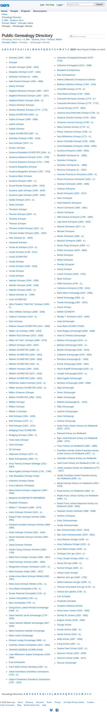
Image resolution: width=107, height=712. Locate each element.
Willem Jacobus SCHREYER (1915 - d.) (27, 388)
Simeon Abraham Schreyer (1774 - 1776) (28, 110)
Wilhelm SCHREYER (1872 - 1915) (25, 373)
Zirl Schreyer (15, 449)
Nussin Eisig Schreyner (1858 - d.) (73, 245)
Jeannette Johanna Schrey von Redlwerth (76, 458)
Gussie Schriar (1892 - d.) (69, 629)
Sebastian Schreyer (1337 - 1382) (25, 72)
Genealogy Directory (11, 17)
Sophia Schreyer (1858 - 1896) (23, 119)
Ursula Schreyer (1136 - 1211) (23, 252)
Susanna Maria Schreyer (20, 176)
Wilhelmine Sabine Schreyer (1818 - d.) (27, 383)
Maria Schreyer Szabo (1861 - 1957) (26, 571)
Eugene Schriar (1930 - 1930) (71, 620)
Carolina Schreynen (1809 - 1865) (73, 150)
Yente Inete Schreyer (19, 440)
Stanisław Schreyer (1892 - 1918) (24, 138)
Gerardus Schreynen (67, 160)
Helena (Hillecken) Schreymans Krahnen (76, 79)
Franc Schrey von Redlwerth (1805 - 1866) (77, 446)
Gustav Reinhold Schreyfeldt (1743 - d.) (27, 593)
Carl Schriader (64, 596)
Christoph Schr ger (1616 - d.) (71, 553)
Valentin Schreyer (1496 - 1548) (24, 285)
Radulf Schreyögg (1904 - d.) (70, 297)
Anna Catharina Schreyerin (21, 485)
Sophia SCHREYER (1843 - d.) (23, 114)
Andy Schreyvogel (65, 321)
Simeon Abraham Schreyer (21, 105)
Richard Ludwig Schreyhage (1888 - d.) (27, 640)
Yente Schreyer (16, 444)
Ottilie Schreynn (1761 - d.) (69, 283)
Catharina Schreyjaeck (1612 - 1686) (74, 65)
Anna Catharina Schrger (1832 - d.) (73, 544)
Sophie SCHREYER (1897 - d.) (23, 133)
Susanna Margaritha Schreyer (23, 167)
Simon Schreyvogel (66, 392)
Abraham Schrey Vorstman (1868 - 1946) (76, 511)
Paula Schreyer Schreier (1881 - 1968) (27, 562)
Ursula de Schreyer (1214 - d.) (23, 247)
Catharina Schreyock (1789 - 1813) (73, 288)
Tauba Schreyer (16, 204)
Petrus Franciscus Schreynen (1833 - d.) (76, 179)
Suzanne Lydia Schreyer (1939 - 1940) (27, 190)
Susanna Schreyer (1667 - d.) (23, 181)
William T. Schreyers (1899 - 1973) (25, 507)
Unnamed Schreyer (18, 242)
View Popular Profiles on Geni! (87, 49)
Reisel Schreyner (65, 255)
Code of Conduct (7, 705)
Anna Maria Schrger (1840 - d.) (71, 549)
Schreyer (13, 62)
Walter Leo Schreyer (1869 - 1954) (25, 331)
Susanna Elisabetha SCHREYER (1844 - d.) (29, 152)
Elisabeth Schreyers (18, 502)
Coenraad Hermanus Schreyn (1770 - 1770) (77, 103)
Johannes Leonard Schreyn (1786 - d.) (75, 122)
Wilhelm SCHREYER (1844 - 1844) (25, 354)
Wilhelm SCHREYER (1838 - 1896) (25, 359)
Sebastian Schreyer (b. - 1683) (23, 77)
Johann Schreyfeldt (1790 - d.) (23, 598)
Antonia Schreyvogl (66, 421)
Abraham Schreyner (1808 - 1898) (73, 184)
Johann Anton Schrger (67, 573)
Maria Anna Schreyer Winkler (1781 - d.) (28, 584)
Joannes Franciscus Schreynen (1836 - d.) (77, 174)
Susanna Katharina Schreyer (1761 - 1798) (29, 157)
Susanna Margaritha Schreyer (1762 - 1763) (29, 171)
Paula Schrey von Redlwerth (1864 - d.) (75, 491)
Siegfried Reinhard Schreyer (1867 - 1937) (29, 91)
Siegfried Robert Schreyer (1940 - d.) (26, 100)
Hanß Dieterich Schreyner (69, 203)
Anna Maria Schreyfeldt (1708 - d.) (25, 588)
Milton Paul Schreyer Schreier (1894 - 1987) (29, 557)
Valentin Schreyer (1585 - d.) (22, 290)
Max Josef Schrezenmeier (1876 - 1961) (76, 535)
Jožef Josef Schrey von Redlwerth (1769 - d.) (78, 463)
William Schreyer (17, 402)
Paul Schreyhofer (17, 662)
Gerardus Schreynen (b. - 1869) (72, 165)
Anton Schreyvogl (65, 416)
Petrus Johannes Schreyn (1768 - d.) (74, 132)
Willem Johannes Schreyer (21, 392)
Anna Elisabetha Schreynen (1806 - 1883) (76, 146)
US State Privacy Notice (74, 702)
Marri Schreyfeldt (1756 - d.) (22, 603)
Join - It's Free (47, 5)
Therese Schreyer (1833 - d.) (22, 214)
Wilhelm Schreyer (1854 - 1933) (24, 369)
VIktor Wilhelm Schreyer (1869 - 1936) (27, 312)
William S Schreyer (18, 411)
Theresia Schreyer (17, 219)
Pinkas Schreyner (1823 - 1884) (72, 250)
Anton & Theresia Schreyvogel (71, 335)
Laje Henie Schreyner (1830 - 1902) (74, 222)
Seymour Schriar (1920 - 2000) (71, 653)
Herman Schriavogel (66, 663)
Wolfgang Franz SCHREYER (22, 430)
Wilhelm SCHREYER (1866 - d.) (24, 350)
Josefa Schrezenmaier (67, 525)
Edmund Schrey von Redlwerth (71, 433)
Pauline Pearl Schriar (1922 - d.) (72, 648)
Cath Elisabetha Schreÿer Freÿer (24, 476)
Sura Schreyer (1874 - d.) (21, 143)
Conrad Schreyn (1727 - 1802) (71, 108)
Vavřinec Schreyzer (66, 516)
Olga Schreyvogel (65, 388)
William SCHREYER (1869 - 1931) (25, 397)
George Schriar (64, 625)
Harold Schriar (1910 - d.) (69, 634)
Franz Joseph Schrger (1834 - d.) (72, 558)
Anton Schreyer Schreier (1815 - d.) (25, 512)
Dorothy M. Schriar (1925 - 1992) (72, 615)
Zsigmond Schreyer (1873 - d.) (23, 454)
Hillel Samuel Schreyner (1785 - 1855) (75, 217)
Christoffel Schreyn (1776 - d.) (71, 89)
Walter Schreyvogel (66, 397)
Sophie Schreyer (17, 129)
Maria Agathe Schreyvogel (69, 378)
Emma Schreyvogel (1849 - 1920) (73, 364)
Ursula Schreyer (16, 261)
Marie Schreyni (64, 279)
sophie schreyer (16, 124)
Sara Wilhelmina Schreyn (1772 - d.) (74, 136)
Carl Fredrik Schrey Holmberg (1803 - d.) (28, 667)
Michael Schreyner (66, 231)
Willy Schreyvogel (65, 406)
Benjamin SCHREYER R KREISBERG (27, 498)
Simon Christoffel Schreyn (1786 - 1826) (76, 141)
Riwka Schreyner (65, 260)
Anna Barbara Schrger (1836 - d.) (72, 539)
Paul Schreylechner (66, 75)
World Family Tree (32, 705)
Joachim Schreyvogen (67, 411)
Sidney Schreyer (16, 86)
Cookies (90, 702)
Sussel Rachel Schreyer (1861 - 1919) (27, 186)
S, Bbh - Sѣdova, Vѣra (12, 20)
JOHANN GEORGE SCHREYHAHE (26, 649)
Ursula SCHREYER (18, 257)
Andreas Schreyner (66, 189)
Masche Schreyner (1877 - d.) (71, 226)
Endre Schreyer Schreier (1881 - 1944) (27, 532)
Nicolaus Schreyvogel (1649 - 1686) (74, 383)
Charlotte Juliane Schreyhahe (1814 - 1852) (29, 645)
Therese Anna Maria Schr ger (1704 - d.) (76, 587)
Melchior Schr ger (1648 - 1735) (72, 577)
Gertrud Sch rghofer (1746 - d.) (71, 591)
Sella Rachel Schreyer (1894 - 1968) (26, 81)
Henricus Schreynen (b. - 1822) (72, 170)
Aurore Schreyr (64, 307)
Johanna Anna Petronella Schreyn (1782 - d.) (78, 113)
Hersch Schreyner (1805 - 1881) (72, 207)
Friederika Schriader (66, 601)
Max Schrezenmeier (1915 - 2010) (73, 530)
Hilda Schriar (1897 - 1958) (69, 639)
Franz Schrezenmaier (67, 520)
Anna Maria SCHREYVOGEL (71, 326)
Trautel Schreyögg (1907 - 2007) (72, 302)
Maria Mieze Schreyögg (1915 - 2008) (75, 293)
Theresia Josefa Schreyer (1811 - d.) (26, 228)
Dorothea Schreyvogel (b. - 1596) (72, 359)
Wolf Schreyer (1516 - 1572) (22, 426)
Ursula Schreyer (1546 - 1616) (23, 266)
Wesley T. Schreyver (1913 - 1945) (73, 316)
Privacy (57, 702)
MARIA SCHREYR (66, 312)
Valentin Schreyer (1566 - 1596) (24, 280)
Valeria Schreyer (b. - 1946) (22, 294)
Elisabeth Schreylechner (68, 70)
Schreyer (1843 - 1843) (20, 57)
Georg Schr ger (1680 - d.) (69, 563)
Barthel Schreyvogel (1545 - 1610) (73, 350)
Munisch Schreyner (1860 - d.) (71, 241)
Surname (40, 702)
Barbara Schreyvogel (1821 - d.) (72, 345)
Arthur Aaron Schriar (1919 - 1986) (73, 610)
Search (99, 4)
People (14, 11)
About (20, 702)
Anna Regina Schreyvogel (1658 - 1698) (76, 331)
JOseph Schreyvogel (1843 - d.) (72, 373)
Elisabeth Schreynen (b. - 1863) (72, 155)
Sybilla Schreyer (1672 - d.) (21, 200)
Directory (29, 702)
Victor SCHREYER (17, 299)
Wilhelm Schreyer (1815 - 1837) (24, 345)
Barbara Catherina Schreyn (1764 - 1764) (76, 84)
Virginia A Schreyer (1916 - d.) (23, 316)
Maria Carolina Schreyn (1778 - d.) (73, 127)
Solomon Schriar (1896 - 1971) (71, 658)
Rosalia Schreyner (65, 264)
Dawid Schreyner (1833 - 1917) (72, 193)
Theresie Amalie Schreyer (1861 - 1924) (27, 233)
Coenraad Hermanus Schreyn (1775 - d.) (76, 98)
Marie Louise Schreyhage (21, 635)
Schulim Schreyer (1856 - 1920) (24, 67)
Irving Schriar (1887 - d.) (68, 644)
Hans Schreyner (64, 198)
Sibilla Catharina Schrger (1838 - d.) (74, 582)
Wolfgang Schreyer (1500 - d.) (23, 435)
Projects (25, 11)
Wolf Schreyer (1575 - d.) (20, 421)
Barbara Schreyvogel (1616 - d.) (72, 340)
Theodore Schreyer (18, 209)
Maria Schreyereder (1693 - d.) (23, 459)
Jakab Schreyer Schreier (20, 545)
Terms (49, 702)
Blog (19, 705)
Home (4, 11)
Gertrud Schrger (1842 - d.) (70, 568)
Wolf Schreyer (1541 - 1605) (22, 416)
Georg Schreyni (64, 269)
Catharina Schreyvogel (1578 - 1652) (74, 354)
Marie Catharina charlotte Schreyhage (26, 631)
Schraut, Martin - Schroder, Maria (17, 23)
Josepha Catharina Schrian (70, 606)
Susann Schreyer (17, 148)
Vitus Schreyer (16, 321)
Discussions (40, 11)
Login (60, 5)
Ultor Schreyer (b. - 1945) (21, 238)
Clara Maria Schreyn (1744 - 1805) (73, 94)
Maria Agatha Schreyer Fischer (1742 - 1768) (30, 471)
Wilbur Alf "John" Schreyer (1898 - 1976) (28, 340)
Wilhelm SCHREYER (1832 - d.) (24, 364)
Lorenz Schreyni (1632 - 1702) (71, 274)
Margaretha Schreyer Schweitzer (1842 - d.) (29, 567)
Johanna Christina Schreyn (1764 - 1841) (76, 117)
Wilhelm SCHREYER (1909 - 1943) (25, 378)
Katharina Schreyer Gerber (21, 481)
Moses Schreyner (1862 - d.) (70, 236)
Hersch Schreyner (65, 212)
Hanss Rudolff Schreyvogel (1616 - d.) (75, 369)
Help (44, 705)
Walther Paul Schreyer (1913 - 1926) (26, 335)
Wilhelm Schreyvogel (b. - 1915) (72, 402)
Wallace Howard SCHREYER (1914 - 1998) (29, 326)
